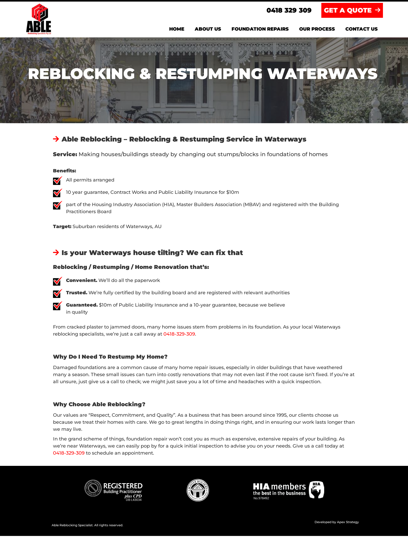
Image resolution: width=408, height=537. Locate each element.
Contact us (361, 30)
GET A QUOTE (352, 11)
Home (176, 30)
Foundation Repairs (260, 30)
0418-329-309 (179, 335)
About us (208, 30)
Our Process (317, 30)
